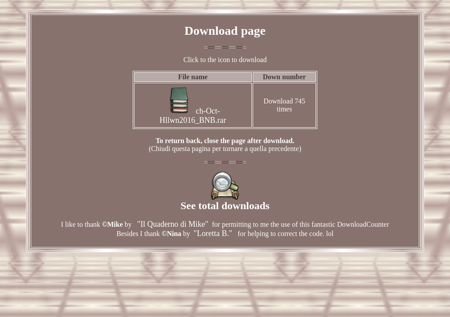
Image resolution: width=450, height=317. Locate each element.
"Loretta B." (214, 233)
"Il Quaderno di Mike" (172, 224)
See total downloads (225, 201)
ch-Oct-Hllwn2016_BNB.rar (193, 116)
